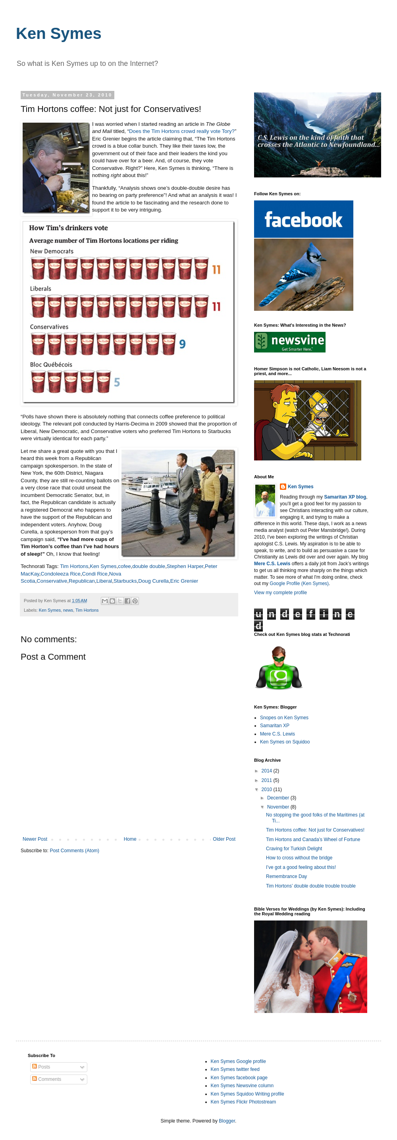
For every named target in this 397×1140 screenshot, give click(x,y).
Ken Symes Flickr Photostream (243, 1102)
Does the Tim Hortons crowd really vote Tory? (182, 131)
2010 (268, 789)
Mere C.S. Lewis (277, 734)
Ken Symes (59, 33)
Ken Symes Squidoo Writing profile (247, 1094)
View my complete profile (280, 592)
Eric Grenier (184, 581)
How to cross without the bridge (299, 858)
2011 (268, 780)
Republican (82, 581)
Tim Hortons (74, 566)
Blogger (227, 1121)
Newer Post (35, 839)
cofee (124, 566)
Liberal (104, 581)
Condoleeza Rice (60, 574)
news (68, 610)
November (279, 807)
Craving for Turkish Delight (294, 848)
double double (148, 566)
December (279, 798)
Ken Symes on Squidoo (285, 742)
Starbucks (125, 581)
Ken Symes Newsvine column (242, 1085)
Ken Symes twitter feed (235, 1069)
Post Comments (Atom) (74, 850)
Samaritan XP (274, 725)
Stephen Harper (185, 566)
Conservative (52, 581)
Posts (41, 1067)
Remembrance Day (286, 876)
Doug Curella (153, 581)
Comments (46, 1079)
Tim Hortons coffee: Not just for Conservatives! (315, 830)
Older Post (224, 839)
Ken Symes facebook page (239, 1077)
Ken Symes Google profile (238, 1061)
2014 (268, 771)
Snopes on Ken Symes (284, 717)
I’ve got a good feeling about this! (301, 867)
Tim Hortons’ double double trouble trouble (311, 886)
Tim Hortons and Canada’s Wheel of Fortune (313, 839)
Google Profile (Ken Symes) (299, 583)
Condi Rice (95, 574)
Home (130, 839)
